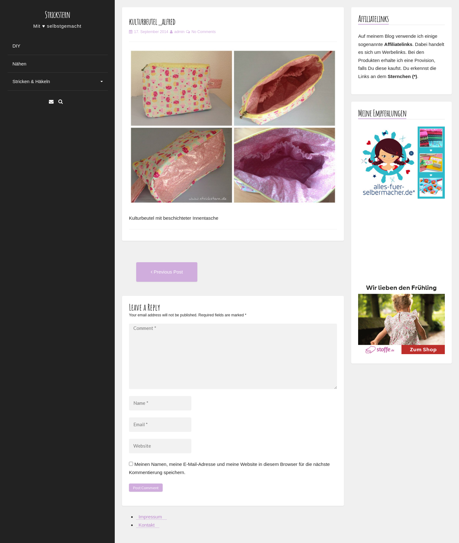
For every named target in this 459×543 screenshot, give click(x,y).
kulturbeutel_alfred (152, 21)
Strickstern (57, 14)
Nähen (19, 63)
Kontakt (147, 525)
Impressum (150, 516)
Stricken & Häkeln (31, 81)
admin (179, 32)
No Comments (203, 32)
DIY (16, 45)
